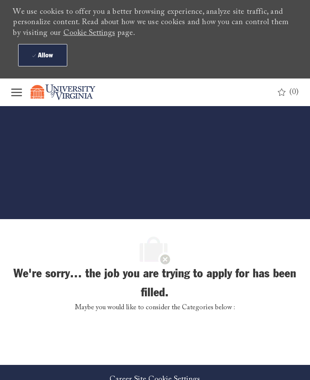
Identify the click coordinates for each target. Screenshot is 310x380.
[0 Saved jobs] (288, 92)
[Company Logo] (69, 92)
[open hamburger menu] (16, 92)
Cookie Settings (89, 33)
